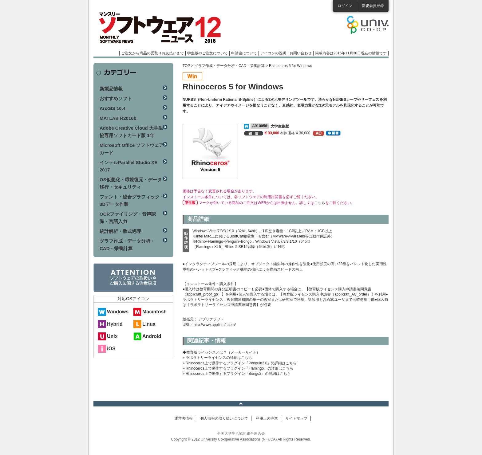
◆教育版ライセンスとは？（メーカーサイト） (221, 352)
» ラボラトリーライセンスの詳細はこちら (217, 357)
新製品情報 (111, 88)
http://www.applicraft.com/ (215, 325)
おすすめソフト (116, 98)
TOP (186, 66)
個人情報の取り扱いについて (224, 418)
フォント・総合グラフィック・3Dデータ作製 (132, 200)
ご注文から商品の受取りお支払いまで (152, 53)
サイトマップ (296, 418)
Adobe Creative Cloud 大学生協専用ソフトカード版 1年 (131, 131)
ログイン (345, 6)
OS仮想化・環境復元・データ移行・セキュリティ (131, 183)
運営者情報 (183, 418)
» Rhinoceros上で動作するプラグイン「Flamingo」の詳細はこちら (238, 368)
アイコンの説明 (273, 53)
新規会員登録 (373, 6)
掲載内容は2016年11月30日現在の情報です (351, 53)
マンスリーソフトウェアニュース (158, 27)
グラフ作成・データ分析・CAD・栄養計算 (229, 66)
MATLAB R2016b (118, 118)
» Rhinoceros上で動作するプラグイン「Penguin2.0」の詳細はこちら (240, 363)
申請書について (244, 53)
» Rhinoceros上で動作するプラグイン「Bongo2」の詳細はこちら (237, 373)
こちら (319, 203)
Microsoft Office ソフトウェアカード (132, 149)
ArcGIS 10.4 (112, 108)
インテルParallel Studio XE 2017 (128, 166)
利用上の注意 (267, 418)
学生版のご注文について (207, 53)
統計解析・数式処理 (120, 231)
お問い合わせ (301, 53)
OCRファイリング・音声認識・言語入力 (128, 217)
